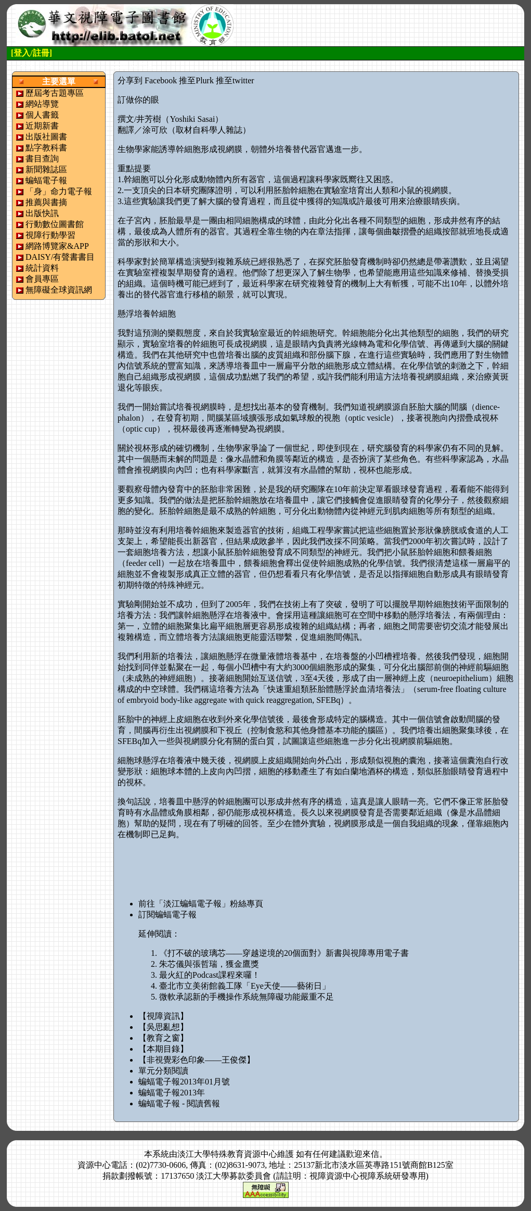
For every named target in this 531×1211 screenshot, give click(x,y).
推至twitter (235, 80)
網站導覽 (42, 103)
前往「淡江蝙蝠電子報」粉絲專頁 (200, 903)
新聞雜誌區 (46, 169)
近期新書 (42, 125)
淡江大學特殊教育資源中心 (227, 1154)
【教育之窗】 (163, 1037)
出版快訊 (42, 213)
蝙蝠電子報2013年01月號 (184, 1081)
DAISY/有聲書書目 (60, 257)
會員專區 (42, 278)
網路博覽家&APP (57, 246)
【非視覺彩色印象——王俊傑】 (196, 1059)
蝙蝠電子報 (46, 180)
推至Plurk (196, 80)
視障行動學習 (50, 235)
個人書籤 (42, 114)
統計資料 (42, 267)
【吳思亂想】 (163, 1027)
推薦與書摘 (46, 202)
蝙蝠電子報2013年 (171, 1092)
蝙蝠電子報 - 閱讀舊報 (179, 1103)
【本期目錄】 (163, 1048)
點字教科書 (46, 147)
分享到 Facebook (147, 80)
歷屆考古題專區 (54, 93)
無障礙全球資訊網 (58, 289)
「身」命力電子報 (58, 191)
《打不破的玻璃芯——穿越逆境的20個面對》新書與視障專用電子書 (284, 953)
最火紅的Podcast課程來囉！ (209, 974)
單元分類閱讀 (163, 1070)
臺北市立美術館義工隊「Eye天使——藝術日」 (244, 985)
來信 (370, 1154)
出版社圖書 (46, 136)
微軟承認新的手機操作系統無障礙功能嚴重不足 (246, 996)
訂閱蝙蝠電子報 (167, 914)
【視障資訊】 (163, 1016)
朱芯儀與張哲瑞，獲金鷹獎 (209, 964)
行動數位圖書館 (54, 224)
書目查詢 (42, 158)
